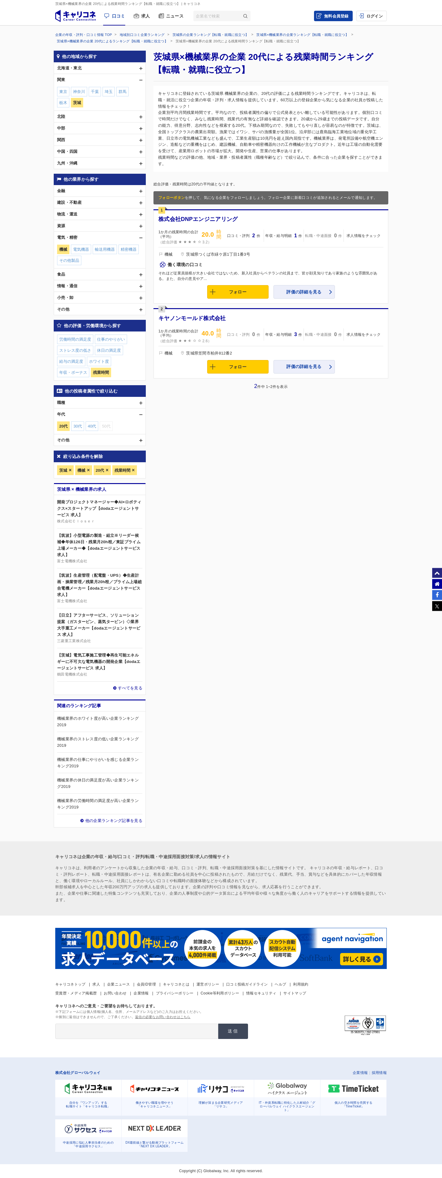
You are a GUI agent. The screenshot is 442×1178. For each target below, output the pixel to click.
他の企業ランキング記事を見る (113, 820)
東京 (63, 91)
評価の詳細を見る (303, 291)
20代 (100, 470)
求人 (145, 16)
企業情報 (141, 993)
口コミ (118, 16)
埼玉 (109, 91)
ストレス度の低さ (75, 350)
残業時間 (122, 470)
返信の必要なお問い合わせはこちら (163, 1017)
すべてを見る (130, 688)
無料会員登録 (336, 16)
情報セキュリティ (261, 993)
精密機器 (129, 249)
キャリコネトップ (70, 984)
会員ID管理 (146, 984)
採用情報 (379, 1073)
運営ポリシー (207, 984)
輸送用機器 (105, 249)
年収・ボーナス (73, 372)
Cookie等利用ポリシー (220, 993)
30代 (77, 426)
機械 (81, 470)
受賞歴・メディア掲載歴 (76, 993)
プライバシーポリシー (175, 993)
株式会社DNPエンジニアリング (198, 219)
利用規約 (300, 984)
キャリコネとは (176, 984)
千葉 (95, 91)
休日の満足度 (109, 350)
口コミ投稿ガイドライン (247, 984)
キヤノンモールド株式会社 (192, 318)
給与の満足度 (71, 361)
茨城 (63, 470)
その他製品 (69, 260)
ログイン (374, 16)
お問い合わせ (115, 993)
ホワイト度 (99, 361)
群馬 (122, 91)
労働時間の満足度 (75, 339)
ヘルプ (280, 984)
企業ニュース (118, 984)
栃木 (63, 102)
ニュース (175, 16)
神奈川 (79, 91)
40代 (92, 426)
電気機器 (81, 249)
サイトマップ (294, 993)
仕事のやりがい (111, 339)
